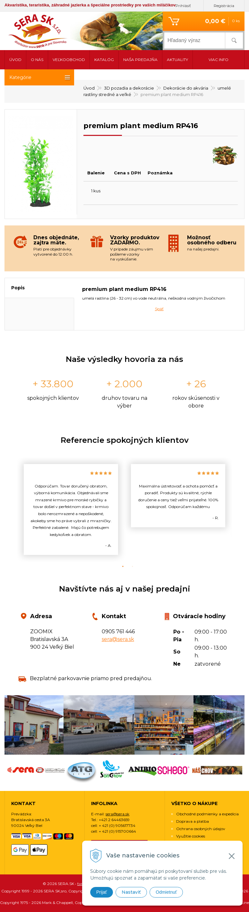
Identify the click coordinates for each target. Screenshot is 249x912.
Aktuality (177, 59)
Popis (18, 288)
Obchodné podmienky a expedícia (207, 813)
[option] (71, 510)
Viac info (218, 59)
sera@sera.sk (118, 639)
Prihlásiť (183, 5)
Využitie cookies (190, 836)
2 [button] (129, 566)
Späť (159, 308)
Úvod (15, 59)
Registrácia (224, 5)
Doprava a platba (192, 821)
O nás (37, 59)
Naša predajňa (140, 59)
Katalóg (104, 59)
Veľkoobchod (69, 59)
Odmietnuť (166, 892)
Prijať (101, 892)
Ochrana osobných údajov (200, 828)
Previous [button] (12, 509)
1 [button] (119, 566)
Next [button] (236, 509)
